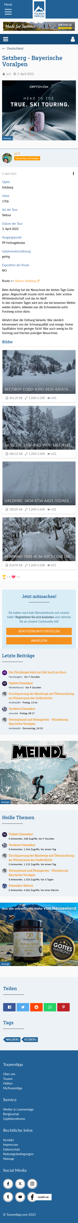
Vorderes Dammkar (22, 709)
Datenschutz (11, 1149)
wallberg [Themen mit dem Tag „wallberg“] (12, 1039)
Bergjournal (11, 1114)
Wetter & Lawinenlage (18, 1109)
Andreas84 (15, 702)
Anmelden (39, 640)
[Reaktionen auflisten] (11, 576)
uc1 (8, 74)
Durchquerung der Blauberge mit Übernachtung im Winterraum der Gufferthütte (41, 696)
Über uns (9, 1074)
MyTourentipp (12, 1088)
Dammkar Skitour (21, 885)
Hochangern (15, 676)
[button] (5, 39)
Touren (7, 1079)
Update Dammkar (21, 683)
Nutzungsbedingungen (18, 1154)
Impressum (10, 1144)
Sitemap (8, 1159)
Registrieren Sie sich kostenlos (34, 617)
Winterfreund (16, 687)
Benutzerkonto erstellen (39, 631)
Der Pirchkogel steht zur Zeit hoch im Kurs (37, 672)
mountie (13, 713)
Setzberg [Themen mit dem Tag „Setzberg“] (30, 1039)
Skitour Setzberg (25, 281)
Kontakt (8, 1140)
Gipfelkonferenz (14, 1119)
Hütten (7, 1083)
